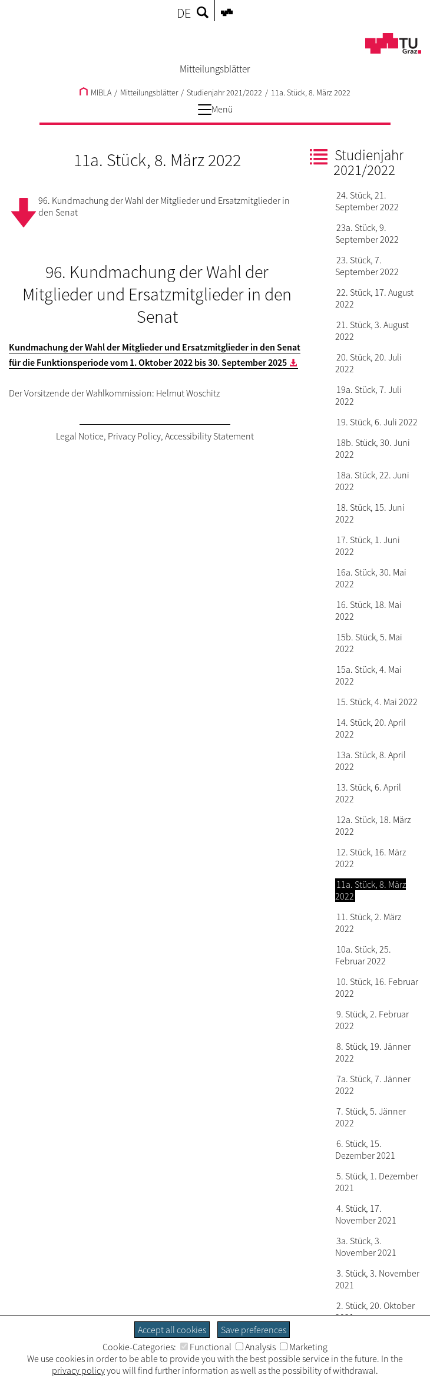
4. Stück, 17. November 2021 (365, 1214)
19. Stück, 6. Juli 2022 (377, 422)
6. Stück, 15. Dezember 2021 (365, 1149)
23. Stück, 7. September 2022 (367, 265)
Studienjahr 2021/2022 (224, 92)
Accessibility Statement (209, 436)
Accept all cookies (172, 1330)
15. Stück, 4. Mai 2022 (377, 702)
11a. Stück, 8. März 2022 (310, 92)
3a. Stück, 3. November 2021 (365, 1246)
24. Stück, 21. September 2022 (367, 201)
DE (184, 13)
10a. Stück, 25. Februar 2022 (363, 955)
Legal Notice (80, 436)
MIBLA (95, 92)
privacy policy (78, 1370)
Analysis (256, 1347)
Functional (205, 1347)
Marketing (304, 1347)
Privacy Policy (134, 436)
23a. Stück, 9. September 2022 (367, 233)
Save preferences (253, 1330)
